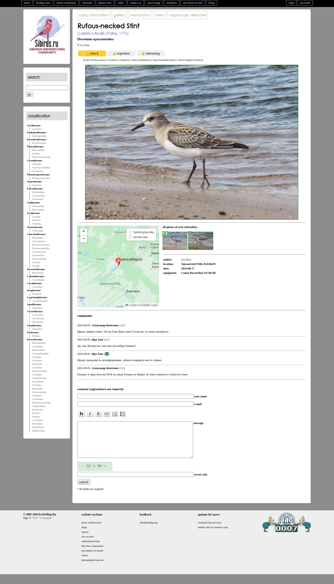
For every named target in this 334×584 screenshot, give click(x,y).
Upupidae (37, 328)
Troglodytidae (39, 378)
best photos (140, 15)
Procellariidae (39, 142)
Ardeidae (37, 164)
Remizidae (37, 409)
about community (66, 2)
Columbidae (38, 279)
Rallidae (36, 220)
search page (153, 2)
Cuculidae (37, 286)
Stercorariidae (39, 258)
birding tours (43, 2)
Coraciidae (37, 314)
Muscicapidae (39, 392)
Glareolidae (38, 255)
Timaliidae (37, 399)
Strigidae (37, 293)
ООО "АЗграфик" (42, 524)
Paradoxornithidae (41, 402)
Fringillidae (38, 427)
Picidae (36, 335)
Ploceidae (37, 423)
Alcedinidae (38, 318)
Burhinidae (38, 237)
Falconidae (37, 199)
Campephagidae (40, 353)
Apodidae (37, 307)
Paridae (36, 413)
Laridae (36, 262)
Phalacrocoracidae (41, 157)
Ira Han (85, 45)
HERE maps (150, 305)
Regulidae (37, 388)
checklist (87, 2)
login (291, 2)
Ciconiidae (37, 171)
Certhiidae (37, 420)
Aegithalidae (38, 406)
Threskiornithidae (41, 167)
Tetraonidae (38, 206)
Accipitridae (38, 195)
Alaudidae (37, 346)
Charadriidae (39, 241)
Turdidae (36, 395)
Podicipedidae (39, 135)
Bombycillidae (39, 371)
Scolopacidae (39, 251)
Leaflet (131, 305)
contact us (135, 2)
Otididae (36, 223)
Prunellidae (38, 381)
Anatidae (37, 185)
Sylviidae (37, 385)
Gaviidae (37, 128)
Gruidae (36, 216)
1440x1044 (187, 15)
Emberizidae (38, 430)
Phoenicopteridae (41, 178)
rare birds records (192, 2)
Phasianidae (38, 209)
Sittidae (36, 416)
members (171, 2)
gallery (119, 15)
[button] (118, 261)
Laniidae (36, 356)
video (121, 2)
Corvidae (37, 367)
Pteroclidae (38, 272)
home (27, 2)
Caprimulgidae (39, 300)
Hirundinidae (39, 342)
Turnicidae (37, 230)
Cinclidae (37, 374)
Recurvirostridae (40, 244)
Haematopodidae (41, 248)
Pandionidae (38, 192)
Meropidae (37, 321)
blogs (211, 2)
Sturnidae (37, 364)
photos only (104, 2)
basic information (94, 15)
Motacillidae (38, 349)
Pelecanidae (38, 150)
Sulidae (36, 153)
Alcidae (36, 265)
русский (305, 2)
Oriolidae (37, 360)
